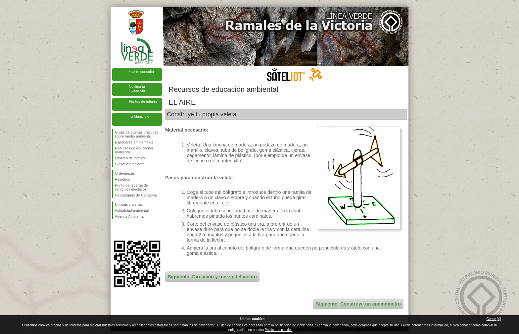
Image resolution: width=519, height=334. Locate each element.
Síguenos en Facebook (116, 230)
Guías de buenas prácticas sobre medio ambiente (136, 134)
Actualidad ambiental (132, 210)
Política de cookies (278, 330)
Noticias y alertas (129, 204)
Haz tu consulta (141, 72)
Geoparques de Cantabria (136, 195)
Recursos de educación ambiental (134, 150)
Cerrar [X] (494, 319)
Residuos (122, 179)
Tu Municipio (139, 116)
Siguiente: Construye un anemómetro (358, 303)
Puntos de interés (143, 101)
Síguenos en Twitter (127, 230)
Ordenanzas (125, 173)
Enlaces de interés (130, 158)
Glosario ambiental (130, 164)
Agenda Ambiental (129, 216)
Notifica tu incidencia (137, 88)
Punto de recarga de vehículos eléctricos (131, 187)
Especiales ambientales (134, 142)
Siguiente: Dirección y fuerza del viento (212, 276)
